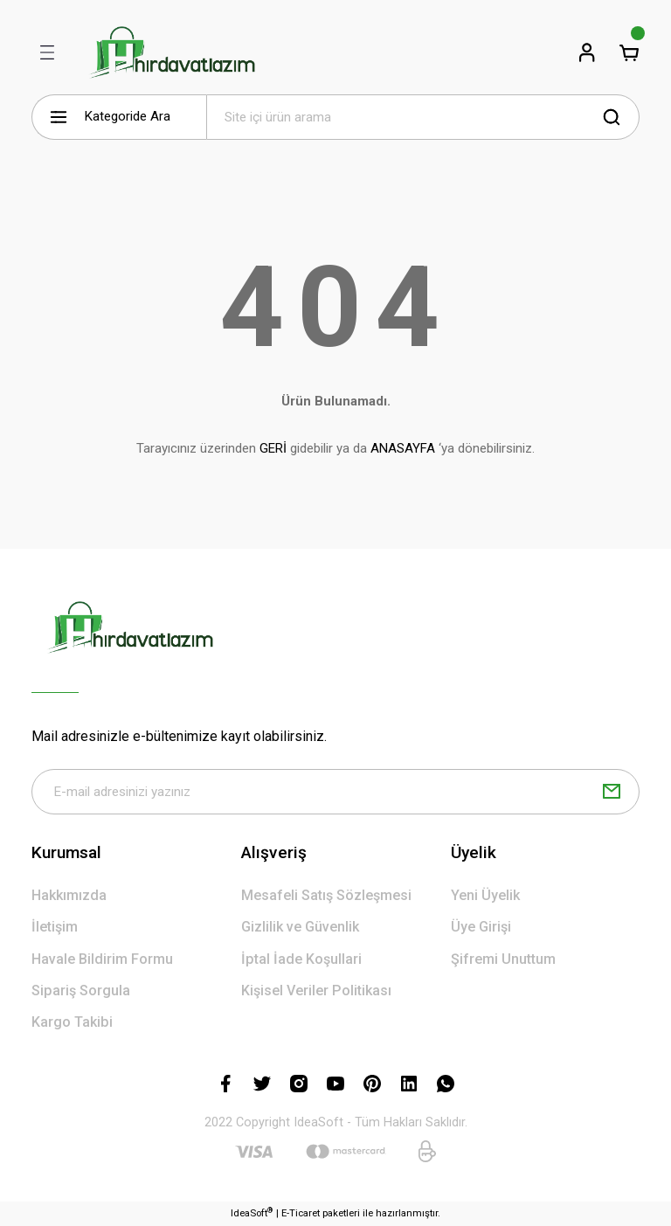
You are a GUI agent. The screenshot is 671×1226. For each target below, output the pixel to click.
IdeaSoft (252, 1212)
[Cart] (629, 52)
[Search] (423, 117)
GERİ (273, 448)
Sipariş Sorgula (80, 990)
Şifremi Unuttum (503, 959)
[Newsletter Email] (335, 791)
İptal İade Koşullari (301, 959)
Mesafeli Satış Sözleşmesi (326, 895)
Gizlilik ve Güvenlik (300, 926)
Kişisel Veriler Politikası (316, 990)
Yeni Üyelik (485, 895)
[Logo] (171, 52)
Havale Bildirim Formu (102, 959)
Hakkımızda (69, 895)
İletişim (54, 926)
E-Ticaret (300, 1213)
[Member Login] (587, 52)
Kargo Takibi (72, 1022)
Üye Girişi (481, 926)
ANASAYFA (402, 448)
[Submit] (612, 791)
